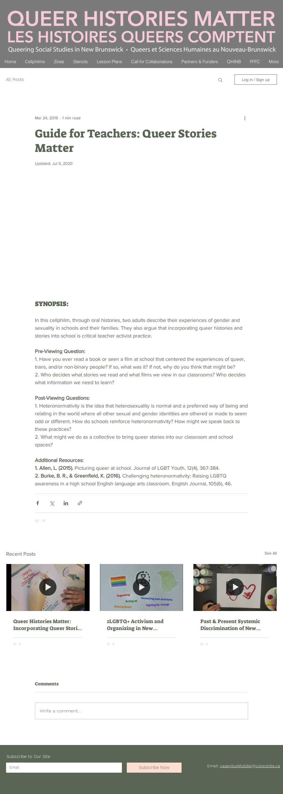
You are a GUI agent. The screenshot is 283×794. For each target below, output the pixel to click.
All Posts (15, 79)
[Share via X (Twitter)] (51, 503)
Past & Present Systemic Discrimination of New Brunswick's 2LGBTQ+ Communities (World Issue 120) (232, 625)
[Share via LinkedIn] (66, 503)
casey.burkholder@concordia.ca (250, 765)
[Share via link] (80, 503)
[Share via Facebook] (37, 503)
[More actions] (244, 117)
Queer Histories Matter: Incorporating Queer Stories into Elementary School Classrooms (47, 625)
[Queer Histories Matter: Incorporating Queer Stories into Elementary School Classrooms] (48, 587)
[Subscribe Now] (154, 768)
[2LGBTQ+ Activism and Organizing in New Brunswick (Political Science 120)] (141, 587)
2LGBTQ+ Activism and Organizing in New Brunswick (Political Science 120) (135, 625)
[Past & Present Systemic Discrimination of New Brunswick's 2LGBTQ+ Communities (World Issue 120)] (235, 587)
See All (271, 553)
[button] (220, 79)
